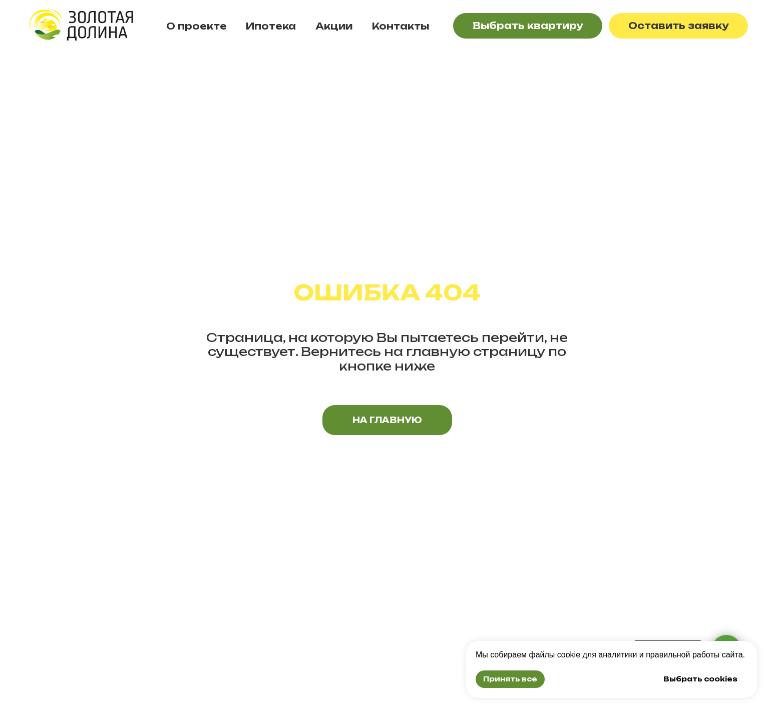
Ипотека (271, 26)
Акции (333, 26)
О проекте (196, 26)
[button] (678, 26)
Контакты (400, 26)
